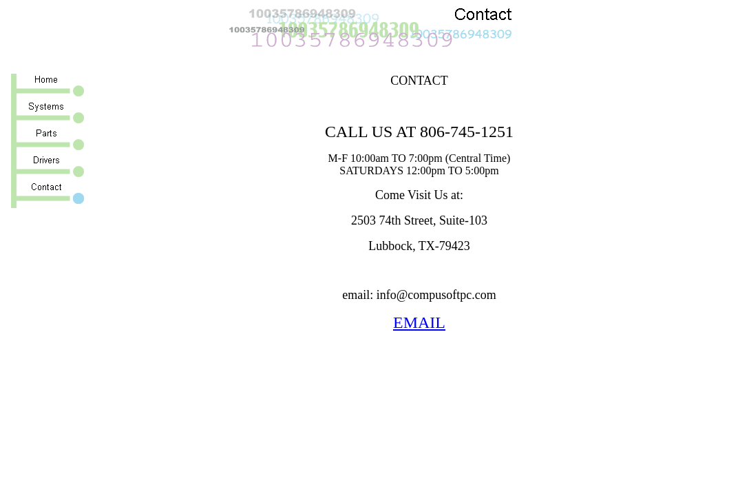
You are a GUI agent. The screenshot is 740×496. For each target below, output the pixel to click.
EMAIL (419, 322)
